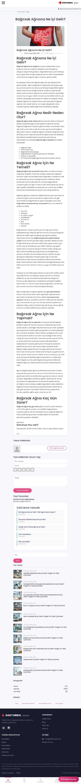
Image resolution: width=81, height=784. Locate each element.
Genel (16, 686)
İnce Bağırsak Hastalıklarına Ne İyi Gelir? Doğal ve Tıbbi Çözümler (45, 628)
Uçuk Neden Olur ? (45, 703)
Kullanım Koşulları (8, 773)
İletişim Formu (47, 742)
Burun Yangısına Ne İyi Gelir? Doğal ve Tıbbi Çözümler (44, 606)
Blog (44, 722)
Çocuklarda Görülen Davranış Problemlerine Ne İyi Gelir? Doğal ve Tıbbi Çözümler (42, 596)
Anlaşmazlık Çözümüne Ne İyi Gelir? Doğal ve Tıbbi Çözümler (43, 671)
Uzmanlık (17, 691)
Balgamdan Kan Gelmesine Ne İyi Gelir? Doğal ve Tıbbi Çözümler (44, 649)
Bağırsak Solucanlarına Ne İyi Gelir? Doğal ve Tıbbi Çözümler (43, 639)
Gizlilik (18, 773)
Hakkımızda (46, 719)
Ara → (19, 434)
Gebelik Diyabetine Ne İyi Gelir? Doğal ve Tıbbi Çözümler (41, 574)
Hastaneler (6, 749)
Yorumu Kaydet (22, 490)
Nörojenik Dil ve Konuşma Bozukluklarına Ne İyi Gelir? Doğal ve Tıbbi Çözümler (43, 585)
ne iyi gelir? (59, 703)
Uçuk (17, 703)
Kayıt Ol (45, 729)
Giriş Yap (45, 725)
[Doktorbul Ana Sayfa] (68, 2)
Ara (17, 560)
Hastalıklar (5, 739)
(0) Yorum (49, 53)
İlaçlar (4, 742)
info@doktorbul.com (51, 739)
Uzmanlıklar (6, 745)
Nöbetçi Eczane (8, 755)
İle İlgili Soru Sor (57, 448)
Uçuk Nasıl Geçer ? (28, 703)
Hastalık (16, 689)
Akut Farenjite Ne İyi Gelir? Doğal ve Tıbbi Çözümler (43, 616)
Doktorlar (5, 752)
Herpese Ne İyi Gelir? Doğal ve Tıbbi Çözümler (41, 659)
